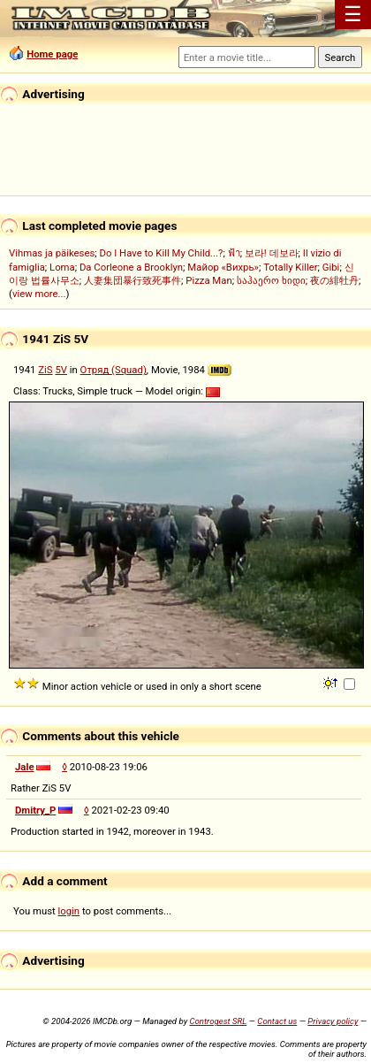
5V (61, 369)
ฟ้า (234, 253)
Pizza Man (208, 280)
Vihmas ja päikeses (52, 253)
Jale (24, 767)
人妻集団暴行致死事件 (132, 280)
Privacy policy (332, 1021)
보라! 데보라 (272, 253)
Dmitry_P (35, 810)
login (69, 911)
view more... (39, 293)
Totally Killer (290, 267)
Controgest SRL (217, 1021)
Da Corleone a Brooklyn (131, 267)
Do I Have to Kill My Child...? (161, 253)
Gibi (331, 267)
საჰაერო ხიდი (271, 280)
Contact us (277, 1021)
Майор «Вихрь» (223, 267)
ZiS (45, 369)
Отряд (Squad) (113, 369)
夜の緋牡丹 (334, 280)
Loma (62, 267)
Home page (52, 54)
